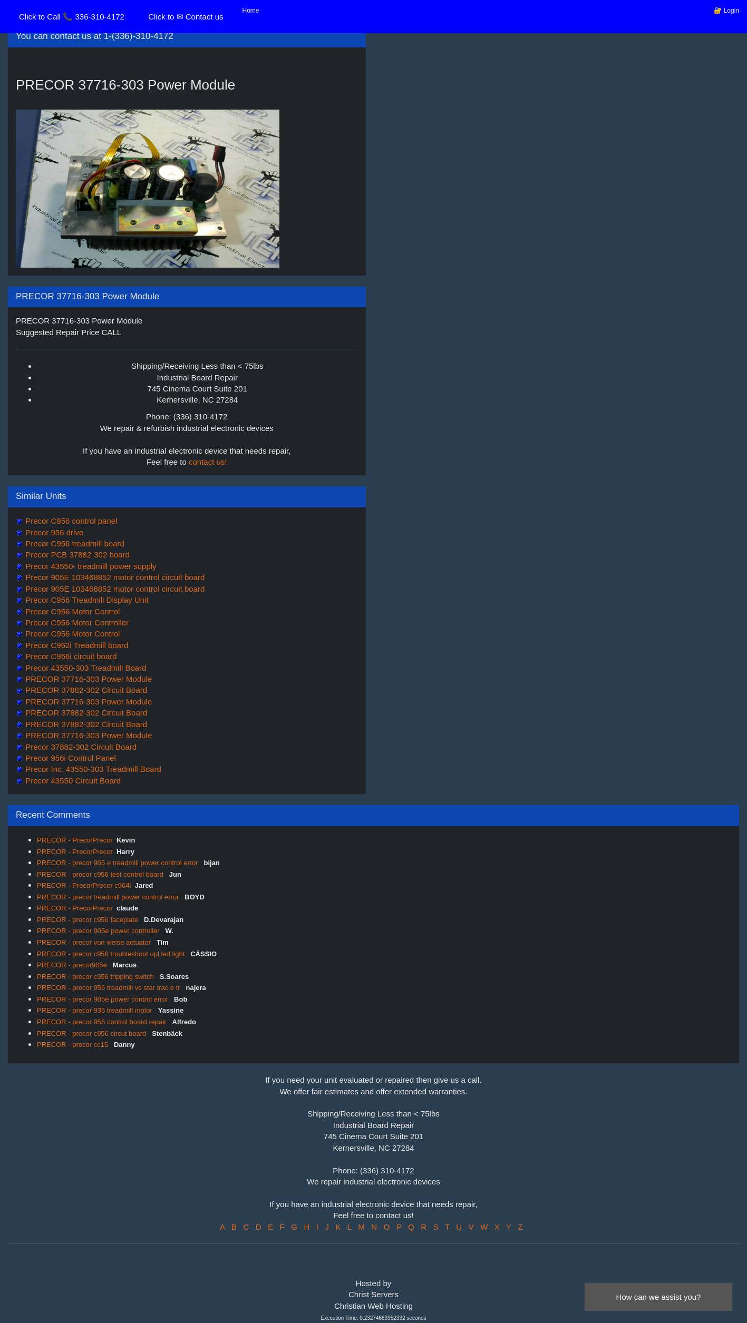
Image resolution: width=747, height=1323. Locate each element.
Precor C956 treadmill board (73, 543)
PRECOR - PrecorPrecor (75, 840)
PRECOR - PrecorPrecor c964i (84, 885)
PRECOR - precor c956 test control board (101, 874)
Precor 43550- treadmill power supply (90, 566)
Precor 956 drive (53, 532)
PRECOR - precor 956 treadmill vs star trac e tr (109, 988)
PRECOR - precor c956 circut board (92, 1033)
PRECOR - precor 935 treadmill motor (95, 1010)
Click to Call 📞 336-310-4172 (71, 16)
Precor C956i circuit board (70, 656)
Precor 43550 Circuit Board (72, 780)
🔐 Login (726, 10)
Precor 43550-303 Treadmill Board (84, 667)
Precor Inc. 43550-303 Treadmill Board (92, 769)
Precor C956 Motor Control (71, 611)
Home (250, 10)
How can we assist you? (658, 1296)
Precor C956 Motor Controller (76, 622)
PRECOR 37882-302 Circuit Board (85, 689)
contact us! (208, 461)
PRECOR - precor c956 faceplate (88, 920)
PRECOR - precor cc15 (73, 1044)
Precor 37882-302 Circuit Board (80, 746)
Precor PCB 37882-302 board (76, 554)
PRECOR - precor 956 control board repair (102, 1022)
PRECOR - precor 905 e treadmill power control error (118, 863)
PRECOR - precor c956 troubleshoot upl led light (112, 954)
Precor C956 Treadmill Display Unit (86, 599)
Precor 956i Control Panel (69, 757)
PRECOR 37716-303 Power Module (87, 678)
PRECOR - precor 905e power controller (99, 931)
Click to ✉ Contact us (185, 16)
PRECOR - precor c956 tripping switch (96, 977)
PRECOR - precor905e (73, 965)
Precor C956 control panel (70, 520)
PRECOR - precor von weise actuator (95, 942)
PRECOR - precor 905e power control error (103, 999)
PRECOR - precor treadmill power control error (109, 897)
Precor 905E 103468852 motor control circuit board (114, 577)
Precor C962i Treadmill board (75, 645)
